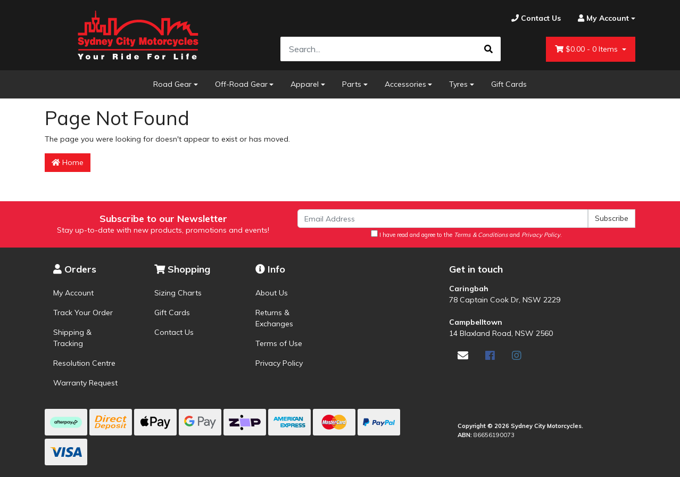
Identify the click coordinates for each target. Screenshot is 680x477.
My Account (73, 293)
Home (68, 162)
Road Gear (172, 84)
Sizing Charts (178, 293)
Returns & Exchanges (274, 318)
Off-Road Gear (241, 84)
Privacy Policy (279, 363)
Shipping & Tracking (72, 337)
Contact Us (174, 332)
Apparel (305, 84)
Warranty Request (85, 383)
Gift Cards (509, 84)
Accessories (405, 84)
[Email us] (463, 355)
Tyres (458, 84)
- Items (587, 49)
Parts (351, 84)
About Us (271, 293)
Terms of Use (278, 343)
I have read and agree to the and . (466, 234)
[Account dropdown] (602, 18)
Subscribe (611, 218)
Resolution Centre (84, 363)
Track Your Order (83, 312)
